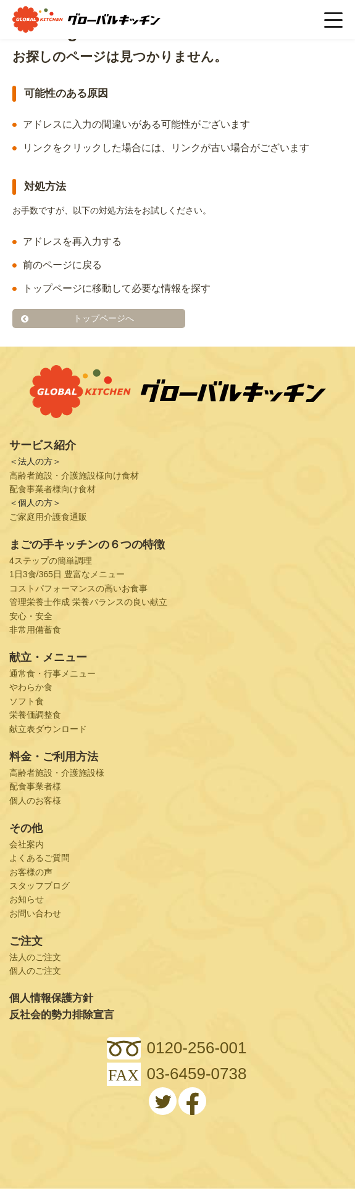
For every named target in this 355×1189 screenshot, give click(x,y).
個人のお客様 (35, 800)
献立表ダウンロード (48, 729)
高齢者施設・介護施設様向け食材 (74, 475)
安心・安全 (30, 616)
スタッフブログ (39, 886)
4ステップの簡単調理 (50, 561)
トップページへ (103, 318)
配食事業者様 (35, 786)
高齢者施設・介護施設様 (56, 773)
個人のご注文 (35, 971)
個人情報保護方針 (51, 998)
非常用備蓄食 (35, 630)
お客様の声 (30, 872)
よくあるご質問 (39, 858)
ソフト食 (26, 701)
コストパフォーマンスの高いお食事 (78, 588)
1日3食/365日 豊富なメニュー (67, 574)
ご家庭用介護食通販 (48, 517)
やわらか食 (30, 687)
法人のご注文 (35, 957)
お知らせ (26, 899)
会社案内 (26, 844)
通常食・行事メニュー (52, 673)
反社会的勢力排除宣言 (61, 1015)
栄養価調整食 (35, 715)
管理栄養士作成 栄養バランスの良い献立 (88, 602)
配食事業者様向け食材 (52, 489)
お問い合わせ (35, 913)
